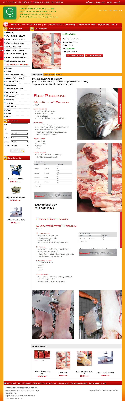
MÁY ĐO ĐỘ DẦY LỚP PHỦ (15, 78)
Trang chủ (99, 2)
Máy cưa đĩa (10, 99)
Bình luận (59, 74)
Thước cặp (9, 103)
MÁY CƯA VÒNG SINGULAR (15, 36)
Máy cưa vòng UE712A (16, 179)
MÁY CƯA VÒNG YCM (13, 47)
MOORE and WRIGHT (13, 82)
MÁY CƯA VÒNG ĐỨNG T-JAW (16, 57)
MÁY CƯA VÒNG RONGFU (15, 50)
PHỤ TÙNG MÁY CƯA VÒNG (15, 75)
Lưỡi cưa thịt (63, 372)
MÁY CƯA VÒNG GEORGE (53, 25)
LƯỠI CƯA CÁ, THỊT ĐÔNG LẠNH (17, 65)
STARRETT (9, 68)
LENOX (8, 71)
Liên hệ (117, 2)
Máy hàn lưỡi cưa (12, 92)
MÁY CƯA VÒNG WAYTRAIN (31, 25)
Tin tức (108, 2)
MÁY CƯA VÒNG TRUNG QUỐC (16, 54)
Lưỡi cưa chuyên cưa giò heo (84, 372)
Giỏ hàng (89, 2)
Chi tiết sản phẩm (37, 74)
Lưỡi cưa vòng (70, 25)
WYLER (114, 25)
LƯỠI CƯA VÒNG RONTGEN (15, 61)
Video (46, 74)
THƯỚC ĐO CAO (11, 107)
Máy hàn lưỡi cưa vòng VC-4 (16, 197)
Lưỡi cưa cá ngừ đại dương (16, 220)
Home (6, 24)
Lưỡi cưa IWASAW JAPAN (86, 25)
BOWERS (9, 113)
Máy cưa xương (103, 25)
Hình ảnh (52, 74)
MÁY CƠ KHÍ (15, 25)
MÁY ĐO (9, 110)
